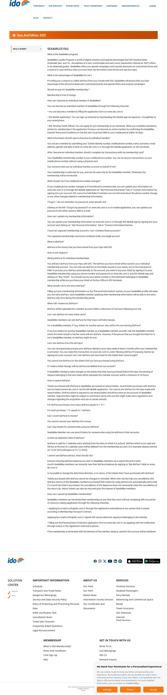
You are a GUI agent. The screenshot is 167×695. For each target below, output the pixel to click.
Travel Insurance (125, 608)
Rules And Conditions (54, 650)
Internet (120, 617)
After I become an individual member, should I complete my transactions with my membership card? (95, 152)
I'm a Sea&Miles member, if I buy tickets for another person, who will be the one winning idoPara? (94, 325)
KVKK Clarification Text (44, 612)
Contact (47, 18)
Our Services (55, 6)
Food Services (123, 620)
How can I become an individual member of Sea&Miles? (74, 100)
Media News (89, 595)
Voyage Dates (72, 6)
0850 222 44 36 (18, 591)
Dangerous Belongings (45, 595)
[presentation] (83, 320)
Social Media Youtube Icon (110, 561)
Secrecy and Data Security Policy (50, 599)
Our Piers (88, 590)
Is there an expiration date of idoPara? (66, 438)
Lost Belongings (107, 650)
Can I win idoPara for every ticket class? (66, 314)
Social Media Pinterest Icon (120, 561)
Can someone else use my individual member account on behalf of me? (81, 166)
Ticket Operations (93, 6)
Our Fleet (88, 586)
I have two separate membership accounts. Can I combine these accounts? (83, 230)
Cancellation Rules (42, 617)
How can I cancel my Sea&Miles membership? (69, 494)
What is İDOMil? (20, 49)
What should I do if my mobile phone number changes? (74, 181)
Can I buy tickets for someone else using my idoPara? (73, 427)
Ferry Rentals (123, 595)
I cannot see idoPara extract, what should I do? (70, 455)
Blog (35, 18)
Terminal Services (125, 586)
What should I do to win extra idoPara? (66, 286)
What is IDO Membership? (57, 646)
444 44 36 (15, 595)
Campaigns (111, 6)
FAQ (45, 659)
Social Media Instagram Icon (100, 561)
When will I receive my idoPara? (62, 303)
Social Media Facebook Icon (95, 561)
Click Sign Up (50, 655)
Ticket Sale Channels (43, 621)
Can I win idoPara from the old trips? (65, 343)
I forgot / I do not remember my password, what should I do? (76, 202)
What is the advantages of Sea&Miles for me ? (69, 75)
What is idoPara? (55, 241)
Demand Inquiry (108, 659)
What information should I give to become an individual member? (78, 138)
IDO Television (123, 612)
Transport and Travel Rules (47, 590)
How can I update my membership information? (70, 216)
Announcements (130, 6)
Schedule (37, 586)
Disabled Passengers (127, 590)
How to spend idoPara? (58, 380)
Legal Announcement (44, 630)
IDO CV (103, 655)
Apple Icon (135, 561)
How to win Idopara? (57, 252)
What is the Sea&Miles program (62, 54)
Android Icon (151, 561)
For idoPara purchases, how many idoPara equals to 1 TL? (75, 405)
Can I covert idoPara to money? (62, 416)
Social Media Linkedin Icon (115, 561)
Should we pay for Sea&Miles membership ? (68, 89)
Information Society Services (98, 599)
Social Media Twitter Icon (104, 561)
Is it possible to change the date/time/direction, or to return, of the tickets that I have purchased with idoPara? (100, 473)
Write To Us (105, 646)
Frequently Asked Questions (47, 625)
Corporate (38, 6)
